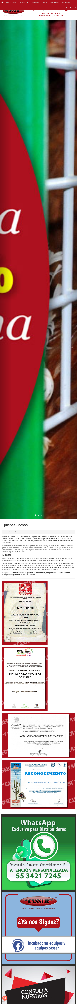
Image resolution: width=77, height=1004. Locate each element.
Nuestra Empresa (11, 2)
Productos (24, 2)
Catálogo (44, 2)
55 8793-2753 (58, 15)
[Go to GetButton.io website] (5, 1002)
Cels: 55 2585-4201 (45, 15)
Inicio (5, 532)
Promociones (55, 2)
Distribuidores (66, 2)
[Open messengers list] (4, 998)
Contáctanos (35, 2)
